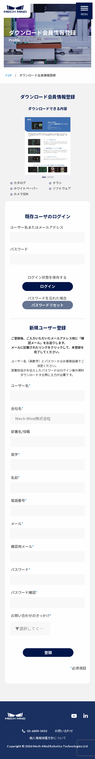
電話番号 (19, 500)
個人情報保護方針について (47, 738)
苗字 (15, 454)
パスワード (19, 249)
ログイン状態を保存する (47, 277)
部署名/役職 (20, 431)
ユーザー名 (20, 385)
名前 (15, 477)
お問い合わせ (64, 731)
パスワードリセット (47, 304)
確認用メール (22, 546)
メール (17, 523)
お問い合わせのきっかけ (31, 615)
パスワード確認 (24, 592)
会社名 (17, 408)
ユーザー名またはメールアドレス (36, 227)
